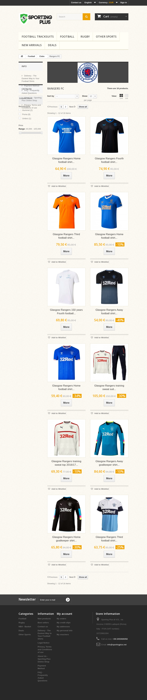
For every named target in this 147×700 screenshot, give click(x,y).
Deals (52, 45)
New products (44, 619)
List (126, 96)
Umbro (26, 148)
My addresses (63, 626)
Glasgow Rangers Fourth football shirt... (109, 160)
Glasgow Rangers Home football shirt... (66, 160)
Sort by (50, 96)
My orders (61, 619)
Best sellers (43, 622)
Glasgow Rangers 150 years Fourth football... (66, 311)
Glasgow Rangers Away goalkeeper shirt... (109, 463)
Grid (121, 96)
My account (64, 614)
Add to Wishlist (58, 186)
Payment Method (31, 84)
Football (67, 36)
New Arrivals (32, 45)
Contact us (76, 2)
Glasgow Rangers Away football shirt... (109, 311)
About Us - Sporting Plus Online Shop (44, 659)
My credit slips (63, 622)
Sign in (123, 2)
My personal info (64, 630)
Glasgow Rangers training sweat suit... (109, 387)
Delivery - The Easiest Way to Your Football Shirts (30, 77)
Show (84, 96)
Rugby (85, 36)
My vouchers (63, 634)
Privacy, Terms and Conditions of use (45, 649)
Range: (22, 158)
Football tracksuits (38, 36)
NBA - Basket (25, 626)
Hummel (27, 139)
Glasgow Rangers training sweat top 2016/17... (66, 463)
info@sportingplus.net (117, 644)
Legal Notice (43, 643)
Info (24, 66)
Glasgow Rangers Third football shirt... (66, 236)
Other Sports (106, 36)
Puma (26, 143)
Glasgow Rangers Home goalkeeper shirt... (66, 539)
